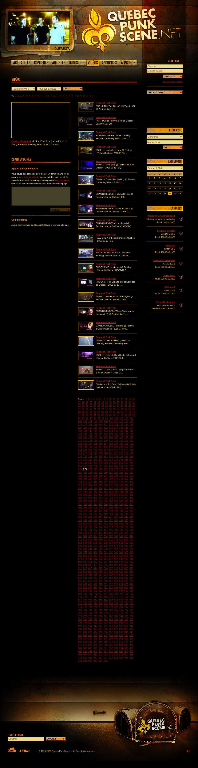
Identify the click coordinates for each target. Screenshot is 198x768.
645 (85, 578)
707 (121, 593)
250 (90, 463)
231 (106, 456)
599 (131, 562)
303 (80, 479)
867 (95, 641)
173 (90, 440)
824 (100, 629)
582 (100, 559)
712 (90, 597)
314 (80, 482)
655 (80, 581)
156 (116, 434)
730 (126, 600)
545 (80, 549)
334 (126, 485)
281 (80, 472)
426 (90, 514)
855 (90, 638)
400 (126, 504)
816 (116, 625)
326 (85, 485)
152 (95, 434)
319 (106, 482)
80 (91, 415)
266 (116, 466)
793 (111, 619)
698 (131, 590)
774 (126, 613)
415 (90, 511)
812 (95, 625)
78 (83, 415)
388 (121, 501)
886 (80, 648)
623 (85, 571)
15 (129, 399)
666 (80, 584)
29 (126, 402)
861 (121, 638)
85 (110, 415)
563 (116, 552)
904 (116, 651)
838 (116, 632)
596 (116, 562)
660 (106, 581)
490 (80, 533)
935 (106, 661)
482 (95, 530)
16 (133, 399)
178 (116, 440)
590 (85, 562)
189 (116, 443)
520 (121, 539)
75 (130, 412)
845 (95, 635)
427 (95, 514)
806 (121, 622)
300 (121, 475)
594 (106, 562)
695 (116, 590)
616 (106, 568)
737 (106, 603)
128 (85, 427)
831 (80, 632)
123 (116, 424)
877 (90, 645)
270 (80, 469)
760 (111, 609)
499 (126, 533)
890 (100, 648)
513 (85, 539)
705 (111, 593)
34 (87, 405)
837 (111, 632)
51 (94, 408)
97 (98, 418)
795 (121, 619)
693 (106, 590)
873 (126, 641)
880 (106, 645)
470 (90, 527)
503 (90, 536)
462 (106, 523)
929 (131, 657)
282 (85, 472)
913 (106, 654)
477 (126, 527)
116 (80, 424)
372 (95, 498)
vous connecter (62, 180)
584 (111, 559)
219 (100, 453)
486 (116, 530)
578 (80, 559)
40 (110, 405)
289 (121, 472)
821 (85, 629)
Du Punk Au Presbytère (164, 260)
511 (131, 536)
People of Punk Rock (21, 141)
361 (95, 495)
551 (111, 549)
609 (126, 565)
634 (85, 574)
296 (100, 475)
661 (111, 581)
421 (121, 511)
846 (100, 635)
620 (126, 568)
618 (116, 568)
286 (106, 472)
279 (126, 469)
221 (111, 453)
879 (100, 645)
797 (131, 619)
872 (121, 641)
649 (106, 578)
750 (116, 606)
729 (121, 600)
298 (111, 475)
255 (116, 463)
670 (100, 584)
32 (79, 405)
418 (106, 511)
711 (85, 597)
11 (114, 399)
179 (121, 440)
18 (83, 402)
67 (98, 412)
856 (95, 638)
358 (80, 495)
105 (80, 421)
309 (111, 479)
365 (116, 495)
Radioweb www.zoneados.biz (161, 216)
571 (100, 555)
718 (121, 597)
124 (121, 424)
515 (95, 539)
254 (111, 463)
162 (90, 437)
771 (111, 613)
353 (111, 491)
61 (133, 408)
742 (131, 603)
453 (116, 520)
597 (121, 562)
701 (90, 593)
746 (95, 606)
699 (80, 593)
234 (121, 456)
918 (131, 654)
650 (111, 578)
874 (131, 641)
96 (94, 418)
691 (95, 590)
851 (126, 635)
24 (106, 402)
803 (106, 622)
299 (116, 475)
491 (85, 533)
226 (80, 456)
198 (106, 447)
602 (90, 565)
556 (80, 552)
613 (90, 568)
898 (85, 651)
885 (131, 645)
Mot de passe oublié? (173, 81)
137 (131, 427)
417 (100, 511)
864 (80, 641)
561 (106, 552)
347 (80, 491)
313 (131, 479)
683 (111, 587)
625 (95, 571)
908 (80, 654)
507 (111, 536)
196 (95, 447)
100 (111, 418)
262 (95, 466)
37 (98, 405)
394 (95, 504)
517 (106, 539)
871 (116, 641)
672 (111, 584)
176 (106, 440)
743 (80, 606)
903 (111, 651)
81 (94, 415)
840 (126, 632)
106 (85, 421)
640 (116, 574)
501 (80, 536)
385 (106, 501)
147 (126, 431)
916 (121, 654)
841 (131, 632)
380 (80, 501)
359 (85, 495)
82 (98, 415)
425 (85, 514)
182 (80, 443)
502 (85, 536)
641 (121, 574)
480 (85, 530)
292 (80, 475)
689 (85, 590)
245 (121, 459)
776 (80, 616)
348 (85, 491)
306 (95, 479)
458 (85, 523)
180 (126, 440)
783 (116, 616)
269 (131, 466)
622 (80, 571)
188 (111, 443)
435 (80, 517)
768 (95, 613)
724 (95, 600)
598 (126, 562)
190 (121, 443)
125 (126, 424)
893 (116, 648)
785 (126, 616)
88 (122, 415)
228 (90, 456)
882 (116, 645)
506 (106, 536)
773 (121, 613)
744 (85, 606)
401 (131, 504)
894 (121, 648)
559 (95, 552)
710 (80, 597)
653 (126, 578)
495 (106, 533)
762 (121, 609)
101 (116, 418)
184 (90, 443)
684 (116, 587)
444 (126, 517)
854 (85, 638)
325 (80, 485)
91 (133, 415)
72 (118, 412)
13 (122, 399)
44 (126, 405)
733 (85, 603)
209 (106, 450)
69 (106, 412)
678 (85, 587)
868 (100, 641)
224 (126, 453)
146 (121, 431)
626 (100, 571)
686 (126, 587)
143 (106, 431)
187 (106, 443)
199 (111, 447)
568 (85, 555)
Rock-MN (170, 246)
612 (85, 568)
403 (85, 507)
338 (90, 488)
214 (131, 450)
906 (126, 651)
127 (80, 427)
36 (94, 405)
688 (80, 590)
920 (85, 657)
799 (85, 622)
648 (100, 578)
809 (80, 625)
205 (85, 450)
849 (116, 635)
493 (95, 533)
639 (111, 574)
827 (116, 629)
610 (131, 565)
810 (85, 625)
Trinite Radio (169, 275)
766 (85, 613)
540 (111, 546)
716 (111, 597)
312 (126, 479)
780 (100, 616)
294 (90, 475)
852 (131, 635)
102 (121, 418)
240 (95, 459)
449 (95, 520)
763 (126, 609)
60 (130, 408)
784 (121, 616)
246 (126, 459)
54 (106, 408)
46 (133, 405)
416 (95, 511)
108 (95, 421)
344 (121, 488)
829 (126, 629)
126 (131, 424)
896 (131, 648)
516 (100, 539)
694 (111, 590)
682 (106, 587)
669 (95, 584)
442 (116, 517)
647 (95, 578)
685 (121, 587)
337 (85, 488)
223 (121, 453)
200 (116, 447)
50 (91, 408)
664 (126, 581)
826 (111, 629)
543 (126, 546)
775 (131, 613)
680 (95, 587)
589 (80, 562)
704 (106, 593)
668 (90, 584)
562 (111, 552)
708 (126, 593)
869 (106, 641)
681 (100, 587)
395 (100, 504)
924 (106, 657)
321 (116, 482)
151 (90, 434)
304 (85, 479)
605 (106, 565)
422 (126, 511)
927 (121, 657)
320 (111, 482)
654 (131, 578)
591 (90, 562)
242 (106, 459)
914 (111, 654)
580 (90, 559)
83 (102, 415)
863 (131, 638)
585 (116, 559)
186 (100, 443)
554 (126, 549)
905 (121, 651)
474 (111, 527)
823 (95, 629)
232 (111, 456)
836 (106, 632)
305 (90, 479)
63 (83, 412)
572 (106, 555)
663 (121, 581)
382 (90, 501)
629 (116, 571)
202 (126, 447)
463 (111, 523)
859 (111, 638)
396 (106, 504)
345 (126, 488)
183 (85, 443)
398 (116, 504)
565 (126, 552)
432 (121, 514)
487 (121, 530)
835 (100, 632)
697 (126, 590)
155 (111, 434)
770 (106, 613)
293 (85, 475)
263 (100, 466)
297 (106, 475)
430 (111, 514)
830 (131, 629)
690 (90, 590)
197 (100, 447)
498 (121, 533)
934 (100, 661)
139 (85, 431)
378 (126, 498)
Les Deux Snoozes (166, 231)
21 (94, 402)
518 (111, 539)
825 (106, 629)
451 (106, 520)
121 (106, 424)
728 (116, 600)
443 (121, 517)
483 (100, 530)
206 (90, 450)
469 (85, 527)
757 (95, 609)
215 (80, 453)
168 (121, 437)
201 (121, 447)
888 (90, 648)
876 (85, 645)
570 (95, 555)
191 (126, 443)
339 (95, 488)
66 (94, 412)
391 (80, 504)
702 (95, 593)
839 (121, 632)
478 (131, 527)
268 (126, 466)
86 (114, 415)
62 (79, 412)
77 (79, 415)
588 (131, 559)
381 (85, 501)
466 (126, 523)
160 (80, 437)
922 (95, 657)
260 (85, 466)
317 (95, 482)
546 (85, 549)
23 (102, 402)
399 (121, 504)
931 (85, 661)
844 (90, 635)
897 (80, 651)
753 (131, 606)
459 (90, 523)
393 (90, 504)
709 (131, 593)
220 (106, 453)
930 (80, 661)
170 (131, 437)
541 (116, 546)
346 (131, 488)
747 (100, 606)
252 (100, 463)
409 (116, 507)
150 (85, 434)
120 (100, 424)
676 (131, 584)
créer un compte (31, 177)
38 (102, 405)
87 (118, 415)
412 (131, 507)
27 (118, 402)
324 (131, 482)
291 (131, 472)
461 (100, 523)
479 (80, 530)
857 (100, 638)
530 (116, 543)
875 (80, 645)
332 (116, 485)
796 (126, 619)
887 (85, 648)
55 (110, 408)
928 (126, 657)
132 (106, 427)
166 (111, 437)
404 (90, 507)
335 (131, 485)
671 (106, 584)
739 (116, 603)
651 (116, 578)
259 (80, 466)
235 (126, 456)
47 (79, 408)
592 (95, 562)
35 (91, 405)
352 (106, 491)
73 (122, 412)
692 (100, 590)
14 (126, 399)
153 (100, 434)
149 (80, 434)
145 (116, 431)
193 (80, 447)
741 (126, 603)
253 (106, 463)
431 (116, 514)
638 (106, 574)
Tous (13, 96)
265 (111, 466)
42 (118, 405)
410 (121, 507)
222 (116, 453)
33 (83, 405)
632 (131, 571)
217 (90, 453)
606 (111, 565)
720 (131, 597)
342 (111, 488)
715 (106, 597)
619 (121, 568)
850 (121, 635)
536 (90, 546)
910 (90, 654)
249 (85, 463)
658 (95, 581)
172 (85, 440)
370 (85, 498)
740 (121, 603)
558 (90, 552)
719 (126, 597)
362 (100, 495)
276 (111, 469)
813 (100, 625)
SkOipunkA (169, 287)
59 (126, 408)
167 (116, 437)
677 (80, 587)
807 (126, 622)
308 (106, 479)
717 (116, 597)
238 (85, 459)
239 (90, 459)
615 (100, 568)
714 (100, 597)
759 (106, 609)
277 (116, 469)
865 (85, 641)
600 (80, 565)
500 (131, 533)
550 (106, 549)
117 (85, 424)
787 (80, 619)
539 (106, 546)
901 (100, 651)
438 (95, 517)
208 (100, 450)
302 (131, 475)
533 (131, 543)
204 (80, 450)
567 (80, 555)
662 (116, 581)
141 (95, 431)
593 (100, 562)
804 (111, 622)
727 (111, 600)
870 (111, 641)
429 (106, 514)
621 (131, 568)
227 (85, 456)
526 (95, 543)
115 (131, 421)
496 (111, 533)
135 (121, 427)
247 (131, 459)
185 (95, 443)
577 (131, 555)
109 (100, 421)
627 (106, 571)
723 (90, 600)
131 (100, 427)
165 (106, 437)
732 (80, 603)
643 (131, 574)
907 (131, 651)
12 (118, 399)
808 (131, 622)
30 (130, 402)
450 (100, 520)
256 (121, 463)
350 (95, 491)
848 (111, 635)
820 (80, 629)
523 (80, 543)
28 (122, 402)
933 (95, 661)
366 (121, 495)
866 (90, 641)
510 (126, 536)
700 (85, 593)
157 (121, 434)
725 (100, 600)
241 (100, 459)
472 (100, 527)
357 (131, 491)
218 (95, 453)
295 (95, 475)
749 (111, 606)
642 (126, 574)
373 (100, 498)
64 (87, 412)
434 (131, 514)
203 (131, 447)
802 (100, 622)
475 (116, 527)
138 (80, 431)
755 (85, 609)
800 (90, 622)
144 (111, 431)
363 (106, 495)
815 (111, 625)
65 (91, 412)
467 (131, 523)
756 (90, 609)
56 (114, 408)
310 (116, 479)
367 (126, 495)
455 (126, 520)
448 (90, 520)
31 (133, 402)
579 (85, 559)
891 (106, 648)
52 (98, 408)
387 (116, 501)
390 (131, 501)
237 (80, 459)
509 (121, 536)
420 (116, 511)
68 (102, 412)
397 (111, 504)
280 (131, 469)
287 (111, 472)
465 (121, 523)
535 (85, 546)
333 (121, 485)
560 (100, 552)
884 (126, 645)
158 (126, 434)
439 (100, 517)
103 (126, 418)
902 (106, 651)
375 (111, 498)
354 (116, 491)
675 (126, 584)
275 (106, 469)
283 (90, 472)
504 (95, 536)
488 (126, 530)
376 (116, 498)
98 (102, 418)
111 (111, 421)
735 (95, 603)
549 (100, 549)
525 (90, 543)
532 (126, 543)
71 (114, 412)
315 (85, 482)
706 (116, 593)
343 (116, 488)
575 (121, 555)
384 (100, 501)
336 (80, 488)
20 (91, 402)
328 (95, 485)
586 (121, 559)
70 (110, 412)
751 (121, 606)
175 (100, 440)
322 (121, 482)
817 (121, 625)
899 (90, 651)
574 (116, 555)
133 (111, 427)
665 (131, 581)
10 (110, 399)
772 (116, 613)
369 (80, 498)
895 (126, 648)
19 (87, 402)
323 (126, 482)
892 (111, 648)
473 (106, 527)
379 (131, 498)
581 (95, 559)
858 (106, 638)
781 (106, 616)
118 (90, 424)
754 (80, 609)
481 (90, 530)
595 (111, 562)
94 (87, 418)
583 (106, 559)
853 (80, 638)
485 (111, 530)
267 (121, 466)
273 (95, 469)
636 (95, 574)
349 (90, 491)
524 (85, 543)
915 (116, 654)
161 (85, 437)
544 (131, 546)
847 (106, 635)
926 (116, 657)
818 (126, 625)
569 (90, 555)
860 (116, 638)
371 (90, 498)
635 (90, 574)
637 (100, 574)
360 (90, 495)
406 (100, 507)
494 (100, 533)
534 (80, 546)
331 (111, 485)
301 (126, 475)
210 (111, 450)
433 (126, 514)
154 (106, 434)
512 (80, 539)
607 (116, 565)
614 (95, 568)
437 (90, 517)
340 (100, 488)
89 (126, 415)
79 (87, 415)
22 (98, 402)
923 (100, 657)
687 (131, 587)
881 (111, 645)
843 (85, 635)
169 (126, 437)
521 (126, 539)
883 (121, 645)
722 (85, 600)
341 (106, 488)
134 (116, 427)
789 (90, 619)
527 (100, 543)
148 (131, 431)
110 (106, 421)
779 (95, 616)
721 (80, 600)
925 (111, 657)
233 (116, 456)
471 (95, 527)
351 (100, 491)
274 (100, 469)
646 (90, 578)
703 (100, 593)
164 (100, 437)
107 (90, 421)
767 (90, 613)
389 (126, 501)
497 (116, 533)
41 (114, 405)
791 (100, 619)
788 (85, 619)
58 (122, 408)
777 (85, 616)
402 (80, 507)
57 (118, 408)
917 (126, 654)
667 (85, 584)
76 (133, 412)
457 (80, 523)
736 (100, 603)
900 (95, 651)
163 (95, 437)
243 (111, 459)
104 (131, 418)
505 (100, 536)
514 (90, 539)
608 (121, 565)
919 (80, 657)
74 (126, 412)
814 (106, 625)
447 (85, 520)
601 (85, 565)
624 (90, 571)
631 (126, 571)
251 (95, 463)
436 (85, 517)
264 (106, 466)
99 (106, 418)
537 (95, 546)
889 (95, 648)
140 (90, 431)
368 (131, 495)
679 (90, 587)
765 (80, 613)
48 (83, 408)
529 (111, 543)
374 (106, 498)
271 (85, 469)
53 (102, 408)
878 (95, 645)
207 (95, 450)
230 (100, 456)
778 (90, 616)
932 (90, 661)
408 (111, 507)
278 (121, 469)
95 (91, 418)
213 (126, 450)
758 (100, 609)
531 (121, 543)
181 (131, 440)
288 (116, 472)
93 (83, 418)
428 (100, 514)
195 (90, 447)
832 (85, 632)
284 (95, 472)
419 (111, 511)
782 (111, 616)
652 (121, 578)
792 (106, 619)
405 (95, 507)
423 (131, 511)
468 (80, 527)
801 (95, 622)
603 (95, 565)
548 (95, 549)
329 (100, 485)
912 (100, 654)
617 (111, 568)
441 (111, 517)
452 (111, 520)
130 (95, 427)
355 (121, 491)
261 (90, 466)
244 (116, 459)
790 (95, 619)
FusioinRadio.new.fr (165, 302)
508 (116, 536)
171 (80, 440)
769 (100, 613)
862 (126, 638)
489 (131, 530)
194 (85, 447)
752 (126, 606)
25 (110, 402)
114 (126, 421)
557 (85, 552)
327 (90, 485)
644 (80, 578)
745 (90, 606)
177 (111, 440)
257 (126, 463)
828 (121, 629)
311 (121, 479)
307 (100, 479)
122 (111, 424)
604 (100, 565)
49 (87, 408)
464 (116, 523)
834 (95, 632)
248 (80, 463)
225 (131, 453)
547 (90, 549)
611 (80, 568)
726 (106, 600)
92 (79, 418)
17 (79, 402)
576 (126, 555)
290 (126, 472)
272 (90, 469)
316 (90, 482)
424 (80, 514)
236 (131, 456)
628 (111, 571)
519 (116, 539)
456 (131, 520)
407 (106, 507)
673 (116, 584)
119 (95, 424)
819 (131, 625)
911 (95, 654)
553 (121, 549)
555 (131, 549)
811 (90, 625)
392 (85, 504)
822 (90, 629)
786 (131, 616)
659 (100, 581)
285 (100, 472)
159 (131, 434)
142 (100, 431)
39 (106, 405)
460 (95, 523)
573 (111, 555)
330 (106, 485)
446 (80, 520)
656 (85, 581)
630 (121, 571)
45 (130, 405)
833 (90, 632)
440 (106, 517)
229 (95, 456)
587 (126, 559)
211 (116, 450)
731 (131, 600)
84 (106, 415)
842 (80, 635)
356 (126, 491)
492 (90, 533)
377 (121, 498)
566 (131, 552)
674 (121, 584)
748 (106, 606)
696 (121, 590)
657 (90, 581)
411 (126, 507)
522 (131, 539)
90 (130, 415)
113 (121, 421)
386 (111, 501)
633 (80, 574)
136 (126, 427)
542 (121, 546)
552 (116, 549)
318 (100, 482)
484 (106, 530)
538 (100, 546)
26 (114, 402)
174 (95, 440)
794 (116, 619)
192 (131, 443)
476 (121, 527)
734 (90, 603)
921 (90, 657)
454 (121, 520)
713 (95, 597)
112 (116, 421)
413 (80, 511)
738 (111, 603)
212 (121, 450)
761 (116, 609)
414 (85, 511)
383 (95, 501)
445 (131, 517)
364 (111, 495)
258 (131, 463)
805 (116, 622)
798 (80, 622)
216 (85, 453)
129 (90, 427)
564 (121, 552)
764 (131, 609)
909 (85, 654)
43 (122, 405)
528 (106, 543)
